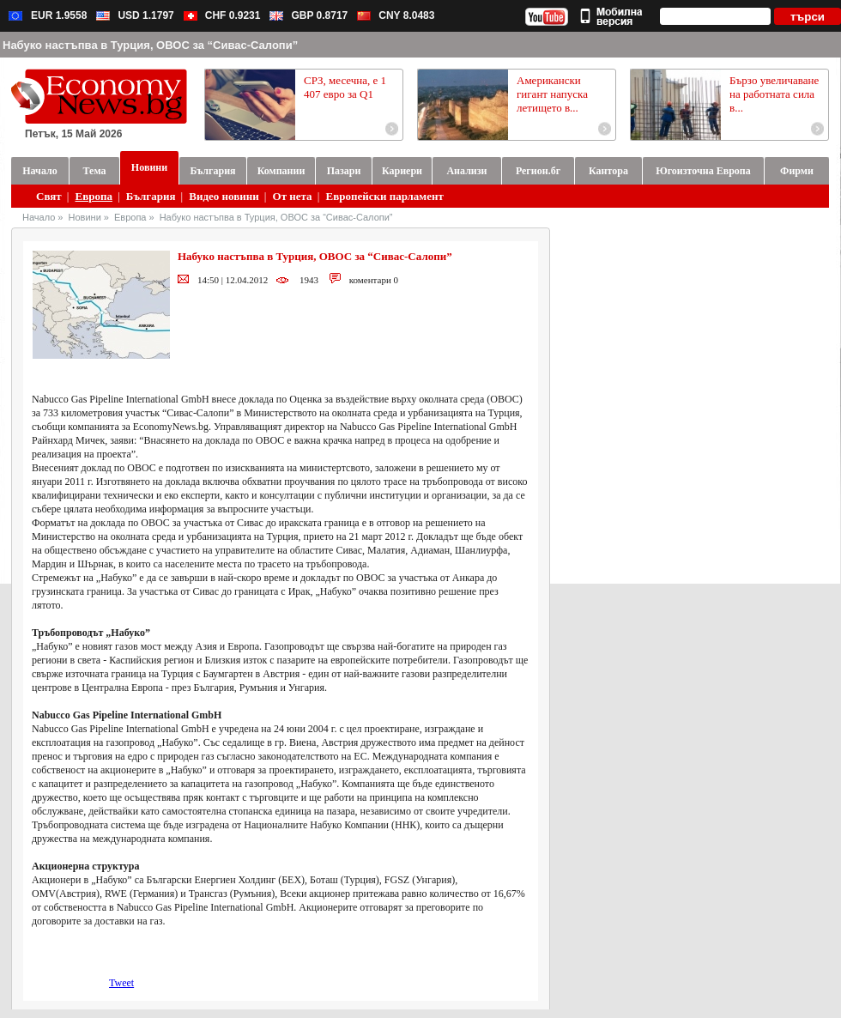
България (151, 196)
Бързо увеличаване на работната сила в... (774, 94)
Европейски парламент (384, 196)
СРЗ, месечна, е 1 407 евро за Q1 (345, 87)
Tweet (121, 983)
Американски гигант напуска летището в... (552, 94)
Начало (38, 217)
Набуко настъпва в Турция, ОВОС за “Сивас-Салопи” (276, 217)
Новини (85, 217)
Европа (94, 196)
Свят (49, 196)
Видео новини (223, 196)
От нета (292, 196)
